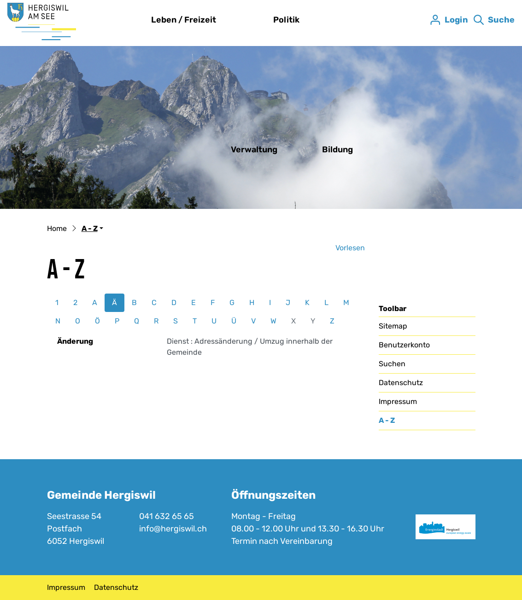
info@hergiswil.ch (173, 529)
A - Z (402, 423)
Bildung (337, 149)
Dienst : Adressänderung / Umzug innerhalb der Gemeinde (250, 347)
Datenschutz (401, 382)
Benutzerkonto (404, 344)
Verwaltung (254, 149)
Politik (286, 20)
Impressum (398, 401)
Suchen (392, 363)
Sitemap (393, 326)
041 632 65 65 (166, 516)
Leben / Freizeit (183, 20)
